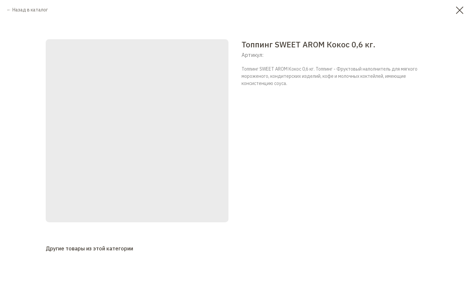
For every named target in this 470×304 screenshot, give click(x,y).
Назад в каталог (30, 10)
